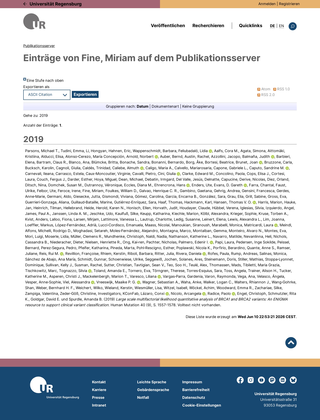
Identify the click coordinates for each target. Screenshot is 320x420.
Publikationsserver (39, 46)
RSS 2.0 (268, 95)
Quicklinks (250, 25)
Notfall (143, 397)
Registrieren (289, 4)
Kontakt (99, 382)
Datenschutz (193, 397)
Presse (98, 397)
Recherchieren (208, 25)
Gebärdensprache (153, 390)
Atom (266, 89)
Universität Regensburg (56, 4)
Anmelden (267, 4)
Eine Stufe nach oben (45, 80)
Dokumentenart (165, 106)
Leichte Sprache (151, 382)
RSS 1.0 (283, 89)
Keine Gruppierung (198, 106)
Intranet (99, 405)
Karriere (99, 390)
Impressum (192, 382)
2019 (43, 115)
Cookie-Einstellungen (201, 405)
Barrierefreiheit (196, 390)
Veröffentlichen (168, 25)
